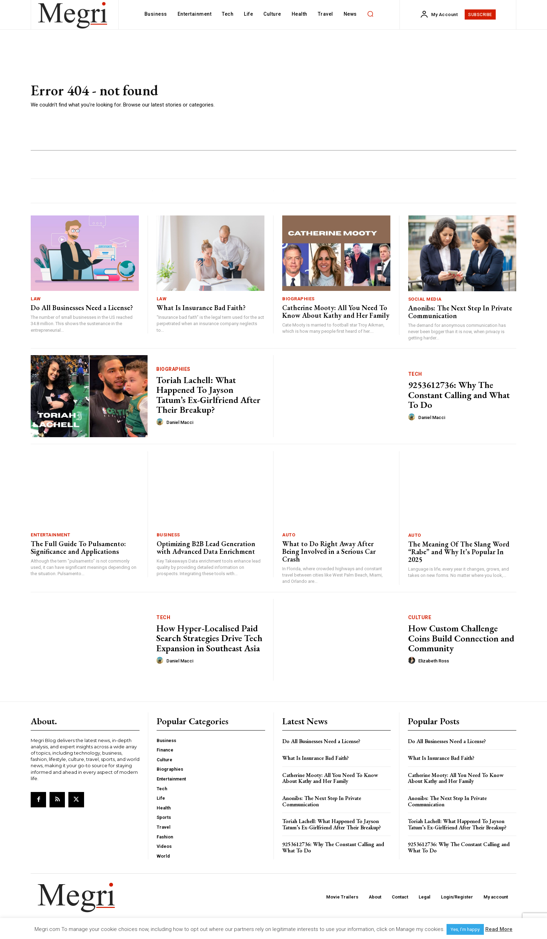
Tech (415, 374)
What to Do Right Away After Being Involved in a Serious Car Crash (329, 551)
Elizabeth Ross (433, 660)
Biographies (298, 298)
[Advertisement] (374, 96)
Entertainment (50, 535)
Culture (420, 617)
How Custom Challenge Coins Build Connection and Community (461, 638)
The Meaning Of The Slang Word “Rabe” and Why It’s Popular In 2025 (458, 552)
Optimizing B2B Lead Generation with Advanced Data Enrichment (206, 547)
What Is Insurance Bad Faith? (201, 307)
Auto (288, 535)
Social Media (425, 299)
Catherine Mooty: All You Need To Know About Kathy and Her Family (335, 311)
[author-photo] (160, 422)
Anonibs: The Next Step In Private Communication (460, 311)
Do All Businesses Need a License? (82, 307)
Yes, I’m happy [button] (465, 929)
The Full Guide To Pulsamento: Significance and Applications (78, 547)
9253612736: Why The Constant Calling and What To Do (459, 395)
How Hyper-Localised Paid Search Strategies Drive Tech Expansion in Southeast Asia (209, 638)
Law (36, 298)
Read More (498, 929)
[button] (370, 14)
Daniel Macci (179, 422)
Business (168, 535)
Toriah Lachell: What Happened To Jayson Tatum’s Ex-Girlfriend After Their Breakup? (208, 395)
